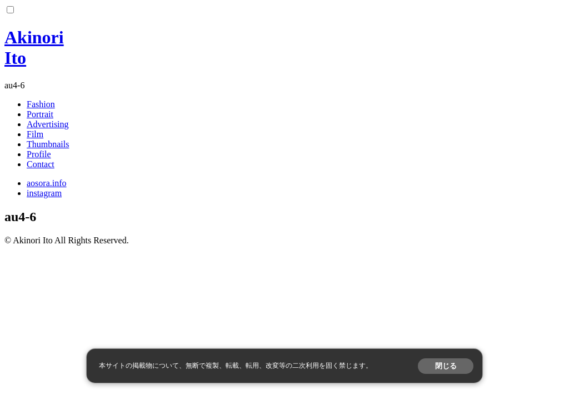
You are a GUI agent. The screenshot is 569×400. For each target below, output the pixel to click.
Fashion (41, 104)
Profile (39, 154)
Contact (40, 164)
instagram (44, 193)
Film (35, 134)
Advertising (48, 124)
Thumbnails (48, 144)
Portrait (40, 114)
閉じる (446, 366)
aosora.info (47, 183)
